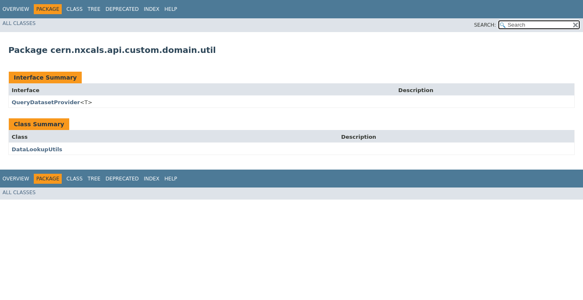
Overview (16, 9)
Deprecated (122, 9)
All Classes (19, 23)
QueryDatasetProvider (46, 102)
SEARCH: (485, 25)
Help (170, 9)
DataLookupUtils (37, 149)
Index (152, 9)
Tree (94, 9)
